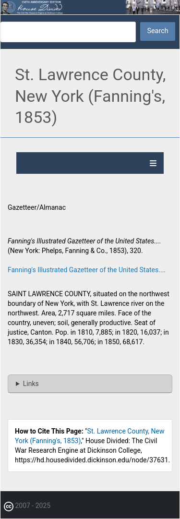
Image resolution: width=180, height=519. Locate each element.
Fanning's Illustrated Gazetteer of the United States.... (87, 270)
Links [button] (31, 383)
